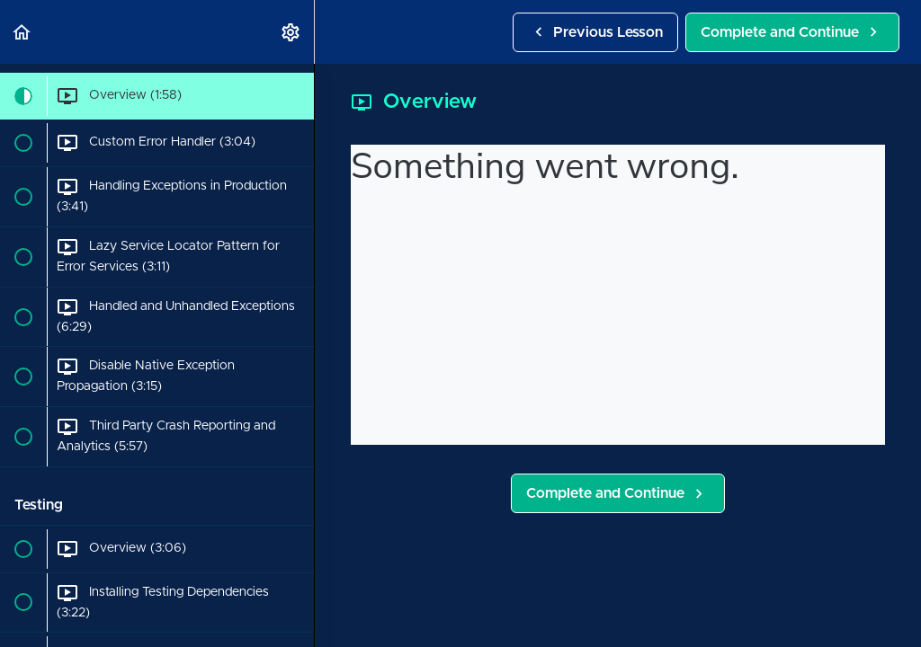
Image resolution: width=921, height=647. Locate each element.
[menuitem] (291, 32)
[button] (22, 32)
